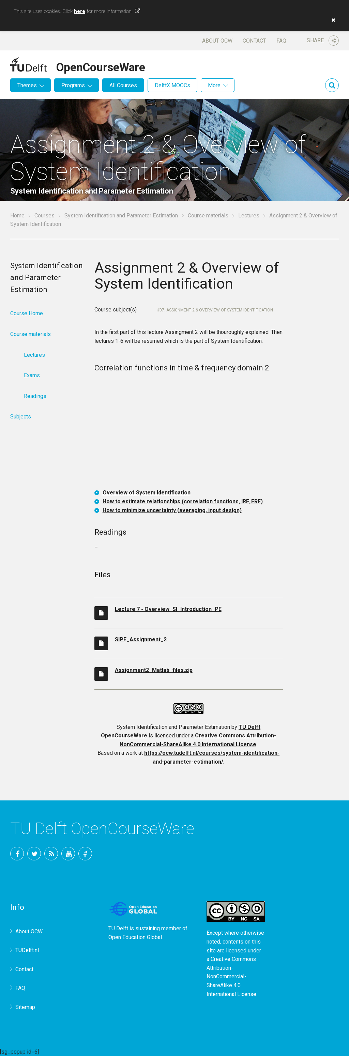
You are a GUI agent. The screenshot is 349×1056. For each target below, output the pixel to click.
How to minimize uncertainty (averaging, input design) (172, 510)
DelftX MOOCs (172, 85)
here (79, 11)
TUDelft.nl (27, 950)
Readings (35, 396)
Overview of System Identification (147, 492)
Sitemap (25, 1007)
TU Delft (85, 853)
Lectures (248, 215)
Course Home (26, 313)
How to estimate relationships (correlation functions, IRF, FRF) (183, 501)
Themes (27, 85)
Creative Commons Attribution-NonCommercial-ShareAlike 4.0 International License (231, 976)
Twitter (34, 853)
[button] (331, 20)
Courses (44, 215)
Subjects (20, 416)
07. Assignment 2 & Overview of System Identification (216, 310)
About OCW (217, 40)
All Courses (123, 85)
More (214, 85)
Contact (254, 40)
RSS (51, 853)
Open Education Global (135, 937)
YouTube (68, 853)
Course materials (208, 215)
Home (17, 215)
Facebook (17, 853)
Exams (32, 375)
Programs (73, 85)
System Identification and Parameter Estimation (121, 215)
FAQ (281, 40)
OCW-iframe (188, 432)
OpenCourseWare (100, 66)
